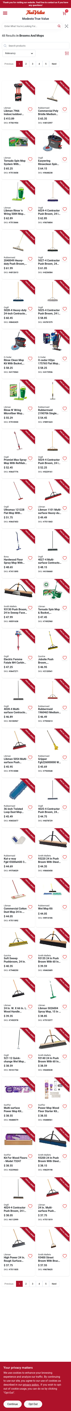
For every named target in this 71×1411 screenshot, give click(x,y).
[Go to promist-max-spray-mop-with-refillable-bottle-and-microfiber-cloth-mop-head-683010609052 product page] (18, 454)
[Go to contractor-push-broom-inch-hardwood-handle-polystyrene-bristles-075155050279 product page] (52, 254)
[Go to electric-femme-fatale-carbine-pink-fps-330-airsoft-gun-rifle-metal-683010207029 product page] (18, 653)
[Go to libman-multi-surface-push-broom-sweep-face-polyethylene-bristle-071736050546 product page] (18, 753)
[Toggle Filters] (67, 53)
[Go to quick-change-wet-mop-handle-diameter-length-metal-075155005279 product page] (18, 1052)
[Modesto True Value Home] (36, 12)
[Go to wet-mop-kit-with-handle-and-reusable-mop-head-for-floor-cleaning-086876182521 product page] (52, 902)
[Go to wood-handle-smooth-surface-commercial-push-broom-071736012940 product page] (18, 1002)
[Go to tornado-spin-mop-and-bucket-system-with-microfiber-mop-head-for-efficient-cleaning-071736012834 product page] (52, 603)
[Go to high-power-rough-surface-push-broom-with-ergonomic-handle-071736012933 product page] (18, 1251)
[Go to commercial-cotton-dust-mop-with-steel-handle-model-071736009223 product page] (18, 902)
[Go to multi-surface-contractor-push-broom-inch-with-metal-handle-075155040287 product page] (18, 703)
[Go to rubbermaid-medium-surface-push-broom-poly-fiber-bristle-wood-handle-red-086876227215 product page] (52, 703)
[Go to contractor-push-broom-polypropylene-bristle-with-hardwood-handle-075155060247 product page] (52, 205)
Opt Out (33, 1404)
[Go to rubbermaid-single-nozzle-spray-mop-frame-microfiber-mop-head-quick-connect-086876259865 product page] (52, 404)
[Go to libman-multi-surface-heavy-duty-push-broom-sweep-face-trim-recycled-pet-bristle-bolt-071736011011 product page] (52, 504)
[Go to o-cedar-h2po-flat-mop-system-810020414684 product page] (52, 354)
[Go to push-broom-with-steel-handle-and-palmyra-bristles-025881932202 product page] (52, 853)
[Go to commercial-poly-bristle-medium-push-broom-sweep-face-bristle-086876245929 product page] (52, 105)
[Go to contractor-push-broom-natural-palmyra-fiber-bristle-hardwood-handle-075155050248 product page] (52, 454)
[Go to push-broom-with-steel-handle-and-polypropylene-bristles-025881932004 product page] (52, 1152)
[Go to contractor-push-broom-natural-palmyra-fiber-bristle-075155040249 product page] (18, 1202)
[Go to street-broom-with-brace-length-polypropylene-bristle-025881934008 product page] (52, 1251)
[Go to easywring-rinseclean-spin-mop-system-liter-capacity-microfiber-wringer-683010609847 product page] (52, 155)
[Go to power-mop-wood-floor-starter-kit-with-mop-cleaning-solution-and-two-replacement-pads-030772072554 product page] (52, 1102)
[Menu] (5, 13)
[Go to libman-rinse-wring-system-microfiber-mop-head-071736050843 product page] (18, 205)
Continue (12, 1404)
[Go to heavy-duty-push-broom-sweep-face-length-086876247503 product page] (18, 254)
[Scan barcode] (66, 26)
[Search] (59, 26)
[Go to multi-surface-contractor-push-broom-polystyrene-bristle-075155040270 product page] (52, 554)
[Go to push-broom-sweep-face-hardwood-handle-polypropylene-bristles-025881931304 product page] (18, 603)
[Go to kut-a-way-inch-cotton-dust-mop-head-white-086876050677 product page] (18, 853)
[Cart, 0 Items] (64, 13)
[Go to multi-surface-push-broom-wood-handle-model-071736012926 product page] (52, 1202)
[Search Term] (32, 26)
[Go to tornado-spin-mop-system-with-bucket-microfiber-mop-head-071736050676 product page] (18, 155)
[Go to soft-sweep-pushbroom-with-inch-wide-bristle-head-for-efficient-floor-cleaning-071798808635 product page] (18, 952)
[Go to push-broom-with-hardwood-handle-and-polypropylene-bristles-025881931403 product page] (52, 1052)
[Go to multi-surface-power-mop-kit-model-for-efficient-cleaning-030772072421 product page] (18, 1102)
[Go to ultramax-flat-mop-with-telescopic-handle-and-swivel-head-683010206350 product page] (18, 504)
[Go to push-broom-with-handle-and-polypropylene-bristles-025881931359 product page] (52, 952)
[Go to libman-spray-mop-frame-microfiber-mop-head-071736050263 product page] (52, 1002)
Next (54, 64)
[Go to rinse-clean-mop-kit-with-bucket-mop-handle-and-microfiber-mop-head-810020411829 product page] (18, 354)
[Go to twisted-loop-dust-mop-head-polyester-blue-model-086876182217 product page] (18, 803)
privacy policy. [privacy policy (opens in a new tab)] (31, 1384)
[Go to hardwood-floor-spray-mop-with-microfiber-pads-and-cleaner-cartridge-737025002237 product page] (18, 554)
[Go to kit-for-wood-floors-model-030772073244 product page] (18, 1152)
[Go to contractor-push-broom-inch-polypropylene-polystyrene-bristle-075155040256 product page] (52, 803)
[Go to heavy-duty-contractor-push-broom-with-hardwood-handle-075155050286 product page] (18, 304)
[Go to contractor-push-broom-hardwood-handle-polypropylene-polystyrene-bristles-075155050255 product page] (52, 304)
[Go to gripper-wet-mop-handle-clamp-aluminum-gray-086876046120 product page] (52, 753)
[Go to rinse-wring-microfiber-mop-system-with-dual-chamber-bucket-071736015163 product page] (18, 404)
